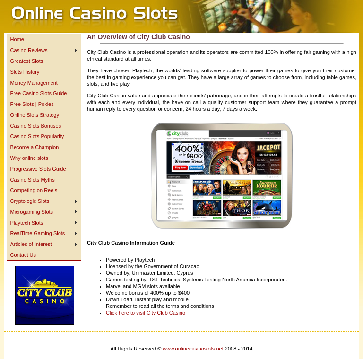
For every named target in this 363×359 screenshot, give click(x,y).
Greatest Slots (26, 61)
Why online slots (29, 158)
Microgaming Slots (31, 212)
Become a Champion (34, 147)
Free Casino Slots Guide (38, 93)
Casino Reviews (29, 50)
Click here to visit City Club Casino (145, 312)
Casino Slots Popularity (37, 136)
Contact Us (23, 255)
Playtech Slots (26, 223)
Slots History (25, 72)
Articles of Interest (31, 244)
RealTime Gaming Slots (37, 233)
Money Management (34, 83)
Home (17, 39)
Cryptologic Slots (30, 201)
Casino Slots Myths (32, 180)
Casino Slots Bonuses (35, 126)
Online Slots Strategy (34, 115)
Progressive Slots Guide (38, 169)
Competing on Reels (34, 190)
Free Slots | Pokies (32, 104)
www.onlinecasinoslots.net (193, 348)
